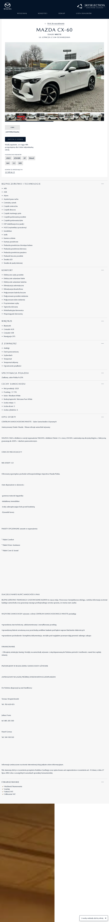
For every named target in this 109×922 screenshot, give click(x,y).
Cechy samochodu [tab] (14, 384)
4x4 (7, 163)
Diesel (31, 158)
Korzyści (42, 15)
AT (25, 158)
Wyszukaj (22, 15)
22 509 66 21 (10, 172)
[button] (103, 77)
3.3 (14, 163)
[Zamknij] (105, 918)
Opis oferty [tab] (9, 417)
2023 (8, 158)
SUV (20, 163)
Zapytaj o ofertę (15, 139)
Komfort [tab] (7, 270)
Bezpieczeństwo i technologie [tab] (21, 184)
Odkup (61, 15)
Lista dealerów (84, 15)
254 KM (17, 158)
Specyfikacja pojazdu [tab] (15, 373)
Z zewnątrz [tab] (9, 343)
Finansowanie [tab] (10, 782)
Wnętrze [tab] (7, 321)
